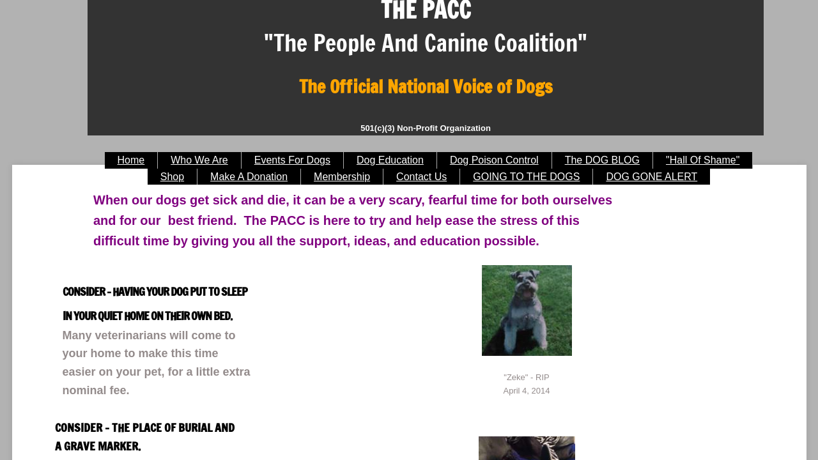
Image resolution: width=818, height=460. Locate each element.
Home (131, 160)
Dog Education (390, 160)
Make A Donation (249, 176)
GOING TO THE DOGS (526, 176)
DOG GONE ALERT (651, 176)
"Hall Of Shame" (702, 160)
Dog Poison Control (494, 160)
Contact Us (421, 176)
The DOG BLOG (602, 160)
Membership (342, 176)
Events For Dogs (292, 160)
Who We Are (199, 160)
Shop (172, 176)
